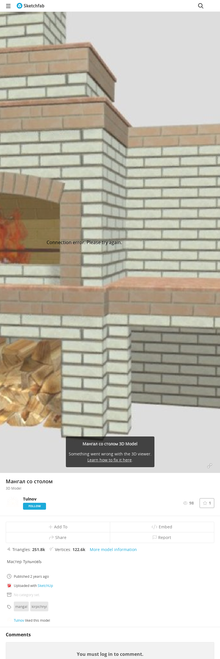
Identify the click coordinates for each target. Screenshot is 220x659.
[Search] (200, 5)
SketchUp (45, 585)
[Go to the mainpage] (30, 6)
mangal (21, 606)
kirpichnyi (39, 606)
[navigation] (8, 5)
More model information (113, 549)
